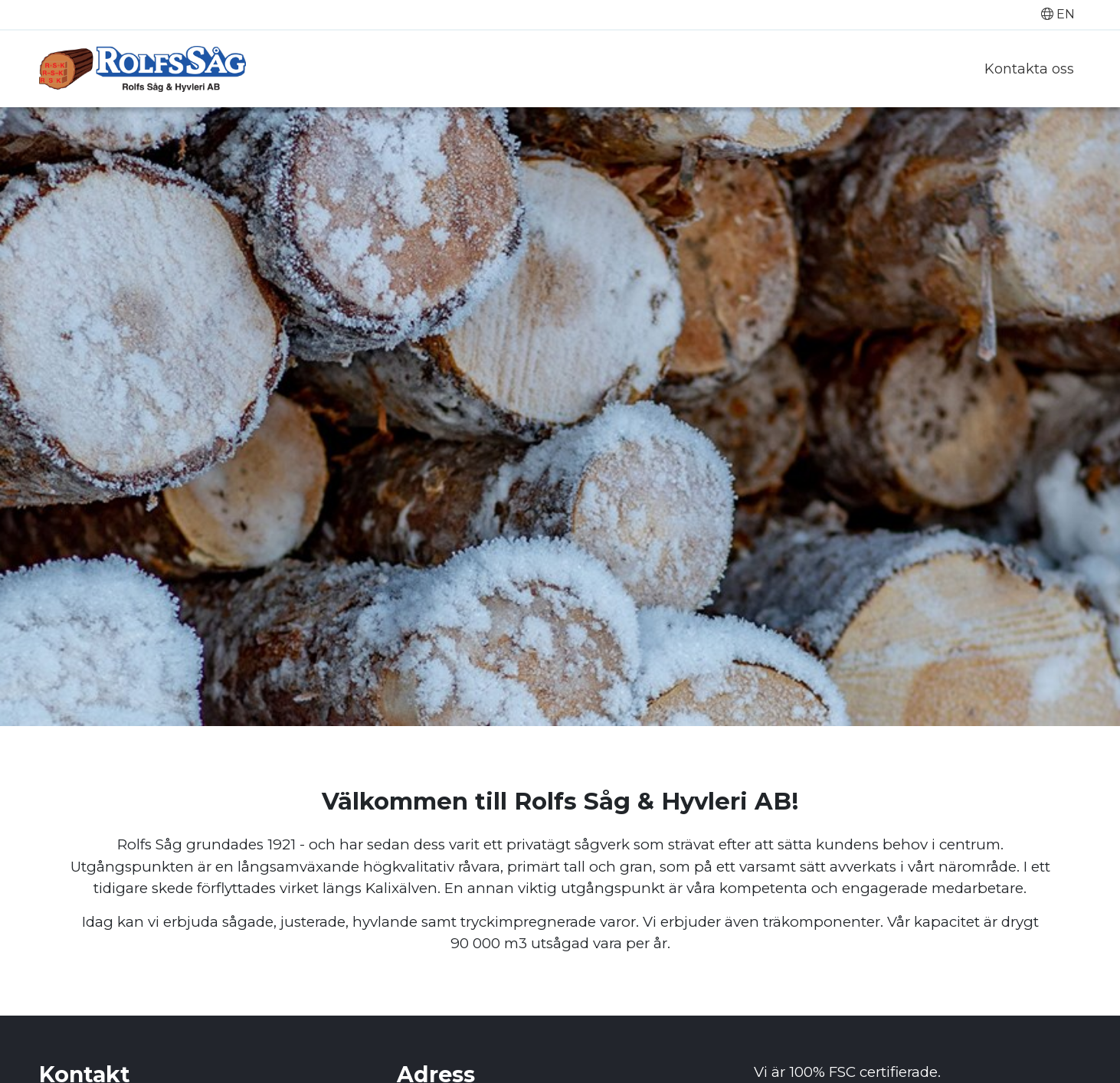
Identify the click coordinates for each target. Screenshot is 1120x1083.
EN (1058, 14)
